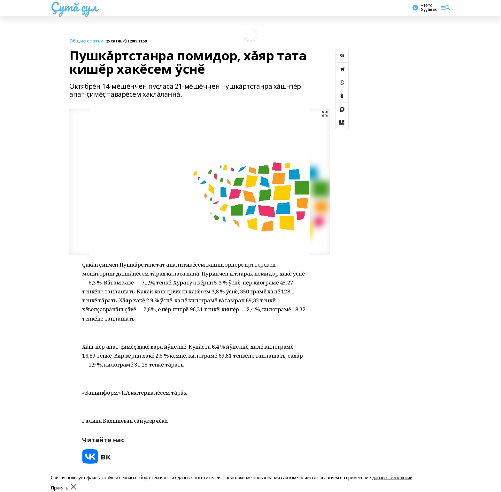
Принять (59, 488)
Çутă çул (74, 7)
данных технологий (392, 477)
